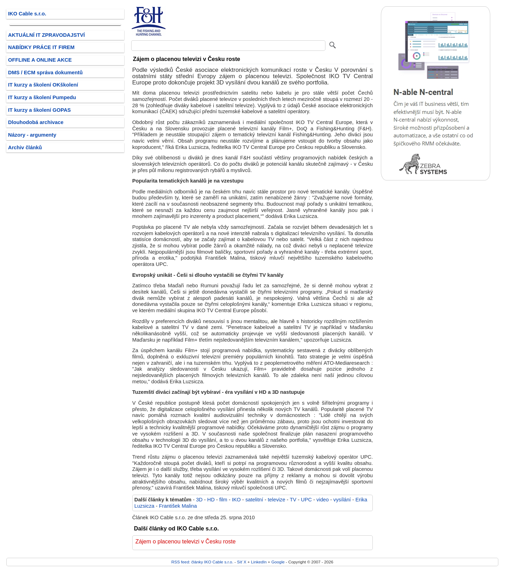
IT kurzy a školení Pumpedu (42, 97)
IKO (236, 499)
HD (211, 499)
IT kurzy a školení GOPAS (39, 110)
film (223, 499)
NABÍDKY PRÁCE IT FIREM (41, 47)
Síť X (242, 562)
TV (293, 499)
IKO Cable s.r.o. (27, 13)
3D (199, 499)
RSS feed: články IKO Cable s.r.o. (202, 562)
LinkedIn (259, 562)
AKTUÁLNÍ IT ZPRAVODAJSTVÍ (46, 35)
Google (278, 562)
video (322, 499)
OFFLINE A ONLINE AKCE (40, 60)
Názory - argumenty (32, 135)
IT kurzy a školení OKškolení (43, 85)
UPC (306, 499)
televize (276, 499)
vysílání (342, 499)
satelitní (254, 499)
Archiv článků (25, 147)
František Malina (178, 506)
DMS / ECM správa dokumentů (45, 72)
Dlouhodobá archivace (35, 122)
